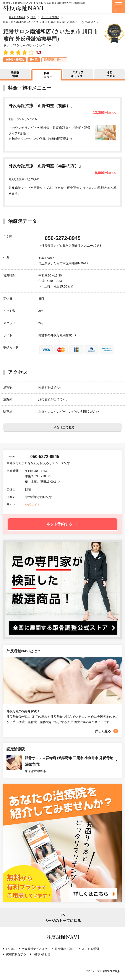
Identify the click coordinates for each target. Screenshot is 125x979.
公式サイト (32, 504)
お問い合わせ (41, 954)
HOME (10, 948)
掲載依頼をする (16, 954)
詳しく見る (103, 731)
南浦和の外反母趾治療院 (55, 335)
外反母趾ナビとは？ (34, 948)
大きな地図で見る (62, 427)
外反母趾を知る (65, 948)
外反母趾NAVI (23, 8)
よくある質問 (90, 948)
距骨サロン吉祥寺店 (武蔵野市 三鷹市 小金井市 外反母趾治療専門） (69, 761)
